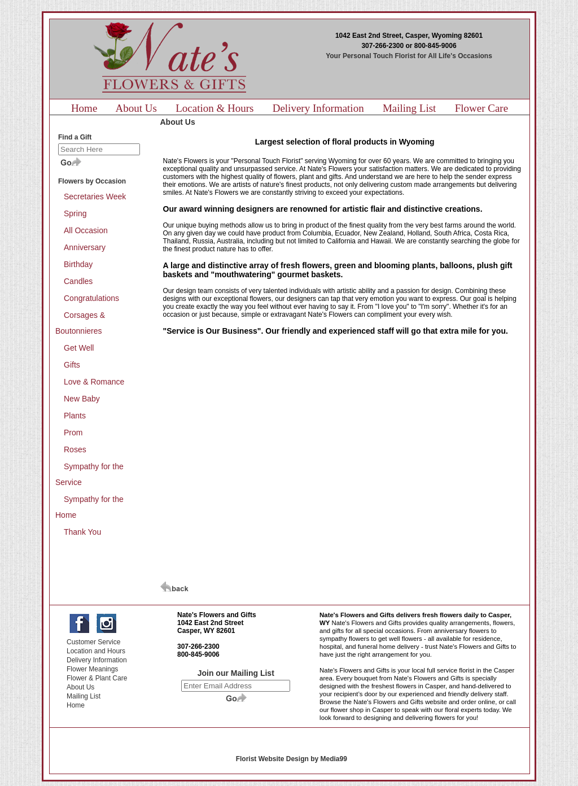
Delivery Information (318, 108)
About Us (136, 108)
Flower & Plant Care (97, 678)
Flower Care (481, 108)
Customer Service (93, 642)
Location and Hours (96, 651)
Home (84, 108)
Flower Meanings (92, 669)
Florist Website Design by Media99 (291, 759)
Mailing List (409, 108)
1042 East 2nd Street (210, 623)
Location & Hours (214, 108)
